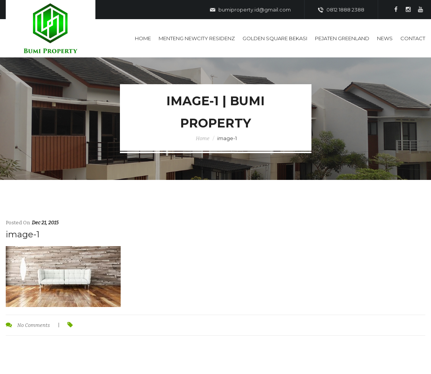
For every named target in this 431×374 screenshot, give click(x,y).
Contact (412, 38)
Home (143, 38)
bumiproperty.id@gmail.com (250, 10)
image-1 (22, 234)
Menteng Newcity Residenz (197, 38)
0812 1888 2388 (341, 10)
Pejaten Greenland (342, 38)
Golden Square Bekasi (275, 38)
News (385, 38)
